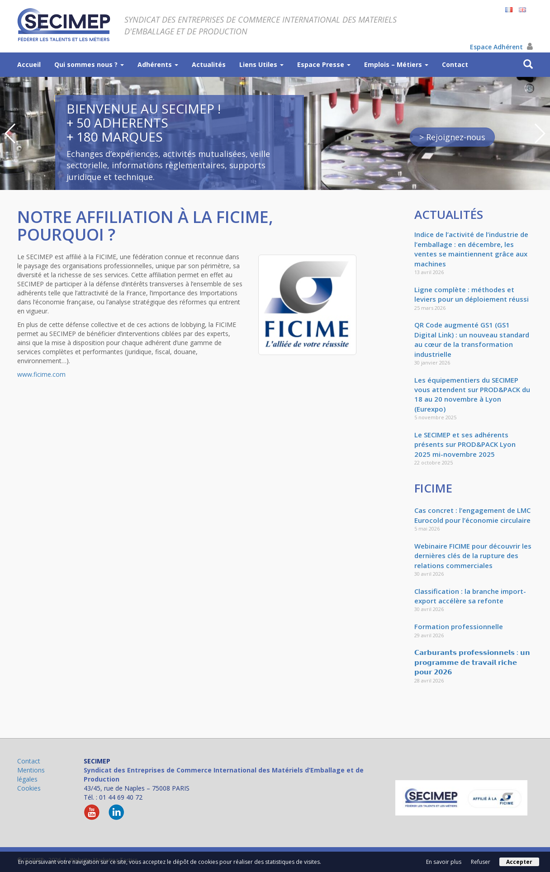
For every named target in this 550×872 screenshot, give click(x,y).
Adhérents (158, 64)
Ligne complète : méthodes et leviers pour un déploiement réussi (471, 294)
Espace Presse (324, 64)
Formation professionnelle (458, 626)
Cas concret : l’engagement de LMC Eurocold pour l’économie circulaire (472, 515)
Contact (455, 64)
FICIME (433, 488)
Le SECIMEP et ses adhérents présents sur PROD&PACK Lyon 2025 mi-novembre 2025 (465, 444)
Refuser (480, 862)
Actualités (209, 64)
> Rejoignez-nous (452, 137)
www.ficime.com (41, 374)
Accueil (29, 64)
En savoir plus (443, 862)
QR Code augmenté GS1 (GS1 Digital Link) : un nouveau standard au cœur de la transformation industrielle (471, 339)
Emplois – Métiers (396, 64)
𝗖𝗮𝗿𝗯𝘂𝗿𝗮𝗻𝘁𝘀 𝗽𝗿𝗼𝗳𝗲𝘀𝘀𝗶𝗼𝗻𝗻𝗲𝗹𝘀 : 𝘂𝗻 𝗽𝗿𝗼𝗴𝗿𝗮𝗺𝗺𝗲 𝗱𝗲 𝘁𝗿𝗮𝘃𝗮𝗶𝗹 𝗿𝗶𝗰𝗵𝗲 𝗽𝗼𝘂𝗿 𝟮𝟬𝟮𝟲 (472, 662)
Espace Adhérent (501, 47)
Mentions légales (31, 774)
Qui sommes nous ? (89, 64)
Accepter (519, 862)
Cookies (29, 788)
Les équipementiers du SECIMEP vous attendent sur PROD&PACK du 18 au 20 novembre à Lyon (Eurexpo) (472, 394)
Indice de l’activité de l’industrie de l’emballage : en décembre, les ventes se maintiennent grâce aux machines (471, 249)
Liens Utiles (261, 64)
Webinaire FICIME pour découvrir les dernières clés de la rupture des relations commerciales (472, 555)
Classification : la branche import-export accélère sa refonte (470, 596)
